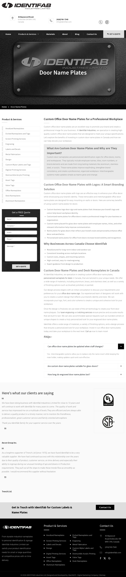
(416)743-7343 (111, 547)
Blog (77, 34)
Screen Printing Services (16, 139)
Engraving (10, 144)
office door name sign (70, 293)
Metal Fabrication (13, 154)
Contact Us (92, 34)
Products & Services (28, 34)
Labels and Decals (13, 149)
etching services (85, 312)
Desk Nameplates (13, 195)
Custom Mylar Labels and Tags (18, 164)
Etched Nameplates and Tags (18, 133)
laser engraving (67, 312)
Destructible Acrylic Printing (18, 175)
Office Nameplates (13, 190)
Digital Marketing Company (87, 575)
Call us (88, 331)
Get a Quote (113, 34)
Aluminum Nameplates (15, 201)
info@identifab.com (63, 22)
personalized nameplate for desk (58, 278)
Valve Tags (10, 185)
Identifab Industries (87, 130)
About (65, 34)
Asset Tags (10, 180)
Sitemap (102, 575)
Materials (50, 34)
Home (8, 34)
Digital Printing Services (16, 170)
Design (8, 159)
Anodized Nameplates (15, 128)
